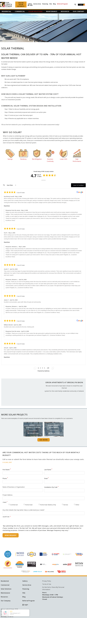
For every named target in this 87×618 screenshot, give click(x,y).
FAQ (50, 3)
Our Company (5, 601)
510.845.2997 (7, 462)
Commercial (14, 505)
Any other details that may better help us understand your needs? (23, 510)
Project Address (7, 495)
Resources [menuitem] (65, 11)
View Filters (9, 185)
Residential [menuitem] (6, 11)
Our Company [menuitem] (78, 11)
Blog (54, 3)
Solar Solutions (6, 589)
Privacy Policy (46, 581)
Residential (5, 581)
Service (65, 505)
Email (46, 478)
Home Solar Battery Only (48, 505)
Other (77, 505)
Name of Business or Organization (14, 487)
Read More (7, 206)
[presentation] (16, 521)
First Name (6, 470)
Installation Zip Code (50, 487)
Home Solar (29, 505)
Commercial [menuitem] (20, 11)
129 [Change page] (48, 368)
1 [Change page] (38, 368)
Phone (5, 478)
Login (31, 5)
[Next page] (52, 368)
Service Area (37, 3)
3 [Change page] (42, 368)
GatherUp (46, 371)
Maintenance (5, 593)
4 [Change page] (44, 368)
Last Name (47, 470)
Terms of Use (46, 584)
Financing (45, 3)
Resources (4, 597)
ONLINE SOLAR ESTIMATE (20, 4)
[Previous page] (34, 368)
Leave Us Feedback (78, 185)
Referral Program (62, 3)
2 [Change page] (40, 368)
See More (44, 440)
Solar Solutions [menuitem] (35, 11)
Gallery (30, 3)
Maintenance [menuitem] (51, 11)
